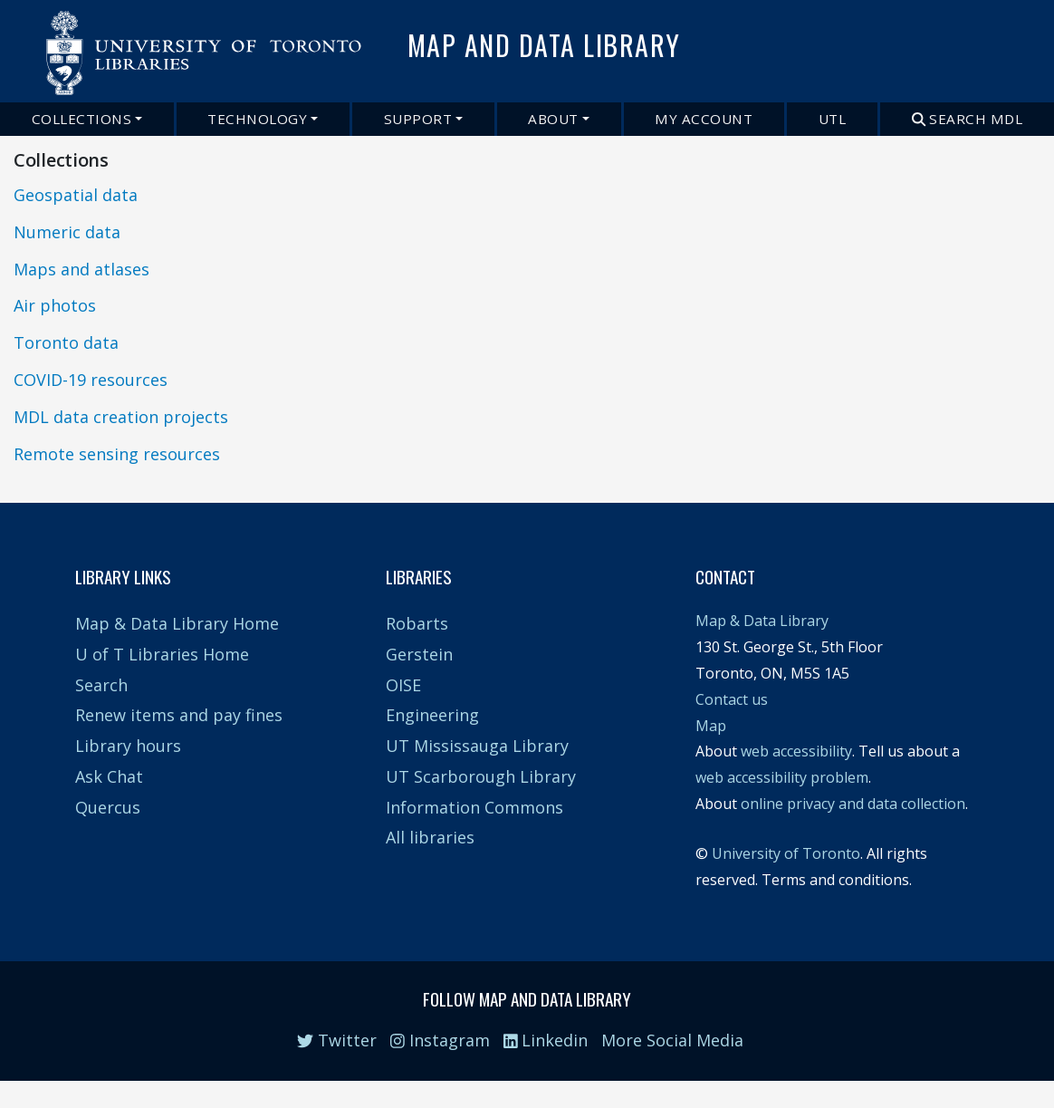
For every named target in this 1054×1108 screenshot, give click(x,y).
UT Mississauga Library (477, 745)
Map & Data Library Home (177, 623)
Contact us (731, 699)
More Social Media (672, 1040)
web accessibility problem (781, 777)
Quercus (107, 807)
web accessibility (796, 751)
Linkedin (546, 1040)
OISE (403, 685)
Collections (82, 119)
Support (418, 119)
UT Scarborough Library (481, 776)
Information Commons (474, 807)
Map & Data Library (762, 621)
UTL (833, 119)
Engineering (432, 715)
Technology (257, 119)
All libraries (430, 837)
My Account (703, 119)
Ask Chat (109, 776)
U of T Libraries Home (162, 654)
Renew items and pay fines (179, 715)
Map (710, 726)
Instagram (440, 1040)
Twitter (337, 1040)
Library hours (128, 745)
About (553, 119)
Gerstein (419, 654)
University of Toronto (786, 853)
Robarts (417, 623)
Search (101, 685)
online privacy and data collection (853, 804)
